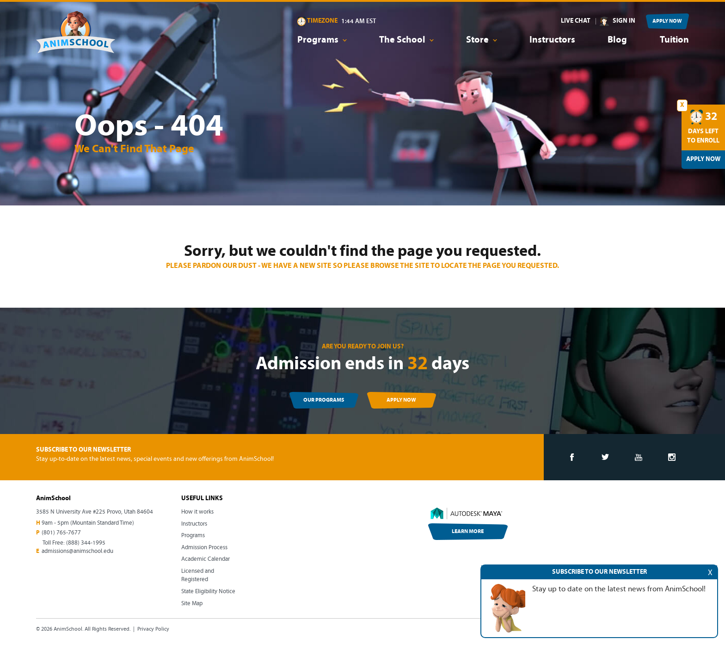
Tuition (674, 40)
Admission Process (204, 548)
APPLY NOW (667, 21)
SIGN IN (624, 21)
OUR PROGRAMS (323, 400)
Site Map (192, 604)
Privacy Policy (153, 629)
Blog (617, 40)
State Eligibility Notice (208, 592)
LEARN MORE (468, 531)
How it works (197, 512)
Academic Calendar (205, 559)
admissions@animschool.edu (77, 551)
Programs (193, 536)
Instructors (552, 40)
